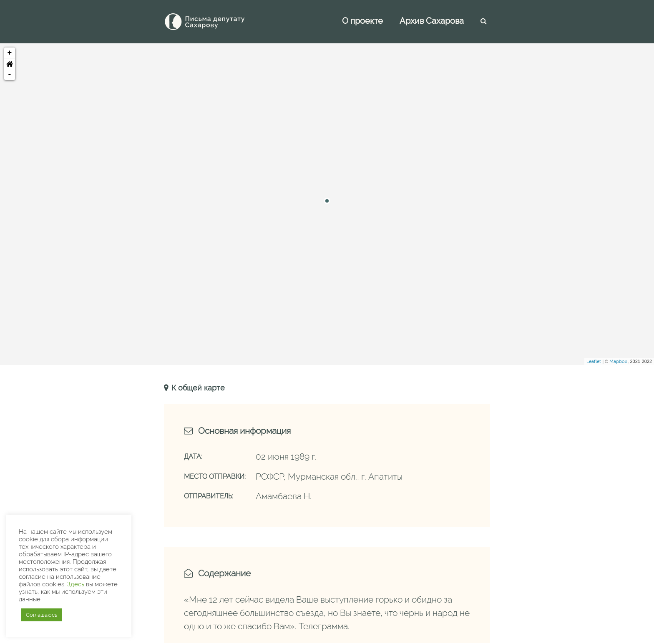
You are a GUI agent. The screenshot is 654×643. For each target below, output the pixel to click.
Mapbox (618, 361)
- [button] (10, 75)
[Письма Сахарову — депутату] (216, 21)
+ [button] (10, 53)
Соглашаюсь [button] (41, 615)
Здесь (75, 584)
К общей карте (197, 387)
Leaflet (593, 361)
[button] (9, 63)
